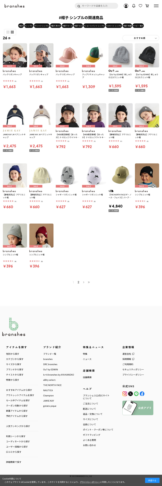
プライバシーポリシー (133, 374)
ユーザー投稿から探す (17, 446)
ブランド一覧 (49, 353)
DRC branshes (50, 364)
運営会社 (126, 353)
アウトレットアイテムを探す (20, 395)
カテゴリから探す (14, 359)
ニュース (87, 359)
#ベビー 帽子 (138, 25)
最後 (88, 282)
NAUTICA (48, 390)
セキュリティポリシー (133, 369)
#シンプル (29, 25)
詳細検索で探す (13, 462)
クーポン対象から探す (17, 405)
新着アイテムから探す (17, 410)
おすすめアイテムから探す (19, 390)
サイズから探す (13, 364)
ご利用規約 (127, 364)
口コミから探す (13, 451)
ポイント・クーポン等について (98, 429)
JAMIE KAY (48, 400)
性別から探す (12, 353)
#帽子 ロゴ (78, 25)
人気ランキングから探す (18, 426)
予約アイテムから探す (17, 416)
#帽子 (21, 25)
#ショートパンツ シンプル (94, 25)
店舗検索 (87, 377)
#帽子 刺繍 (127, 25)
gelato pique (49, 405)
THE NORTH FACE (52, 385)
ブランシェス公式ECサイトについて (96, 397)
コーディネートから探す (18, 441)
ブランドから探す (14, 369)
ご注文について (90, 403)
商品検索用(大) (8, 32)
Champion (48, 395)
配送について (89, 408)
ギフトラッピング (91, 434)
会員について (89, 424)
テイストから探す (14, 374)
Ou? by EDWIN (50, 369)
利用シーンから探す (15, 436)
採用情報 (126, 359)
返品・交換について (92, 414)
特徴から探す (12, 379)
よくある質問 (89, 440)
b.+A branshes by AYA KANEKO (58, 374)
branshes (48, 359)
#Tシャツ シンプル (41, 25)
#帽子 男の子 (56, 25)
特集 (85, 353)
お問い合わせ (89, 445)
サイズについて (90, 419)
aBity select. (49, 379)
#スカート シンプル (114, 25)
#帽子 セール (67, 25)
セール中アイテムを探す (18, 400)
